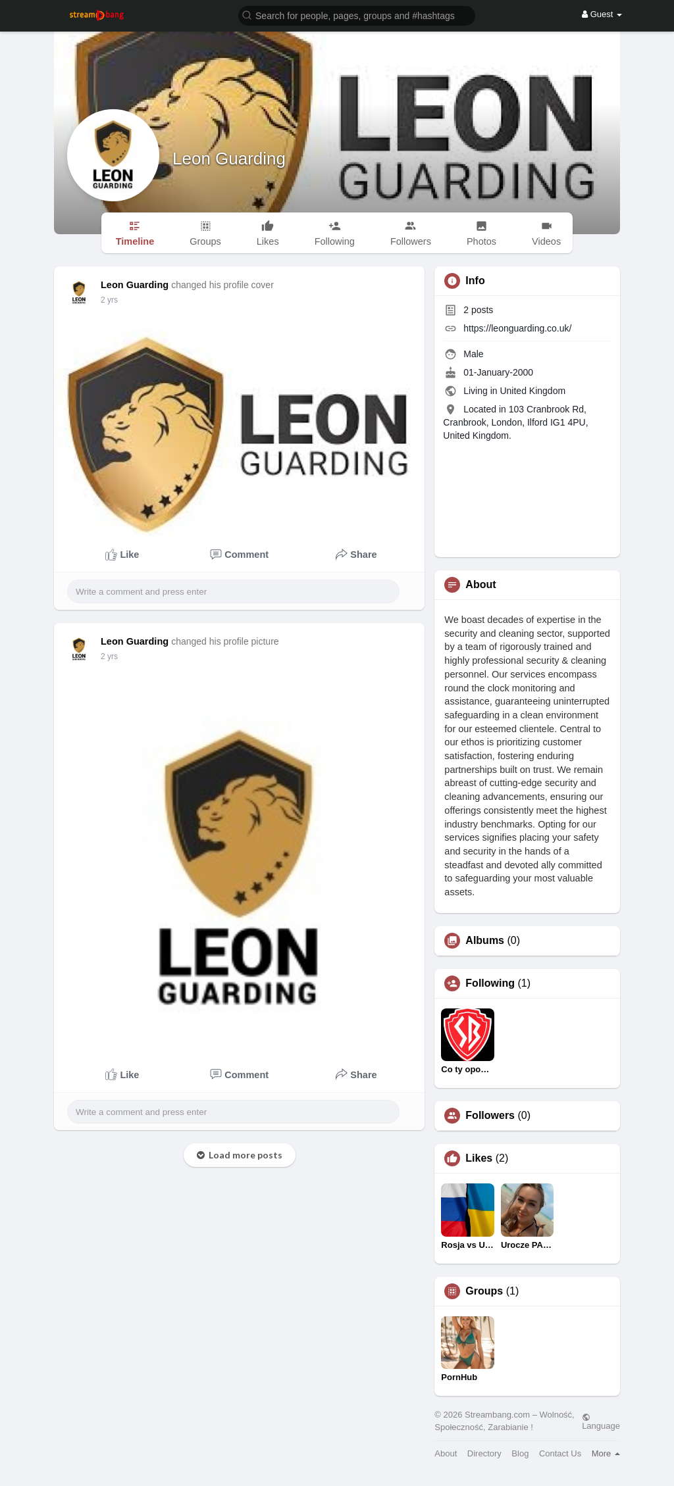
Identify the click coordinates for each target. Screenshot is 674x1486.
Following (490, 983)
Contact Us (560, 1453)
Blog (520, 1453)
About (445, 1453)
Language (601, 1421)
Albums (484, 940)
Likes (478, 1158)
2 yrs (109, 300)
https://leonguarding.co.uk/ (517, 328)
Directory (484, 1453)
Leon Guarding (229, 158)
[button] (357, 15)
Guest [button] (602, 14)
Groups (484, 1291)
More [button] (606, 1453)
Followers (490, 1115)
